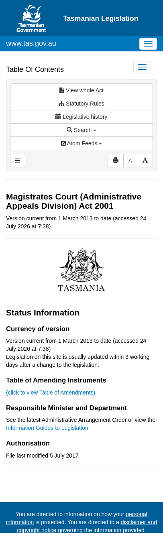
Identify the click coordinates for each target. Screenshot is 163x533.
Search (81, 130)
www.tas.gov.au (31, 43)
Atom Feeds (81, 143)
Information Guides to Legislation (47, 428)
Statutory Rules (81, 103)
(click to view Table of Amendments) (50, 392)
